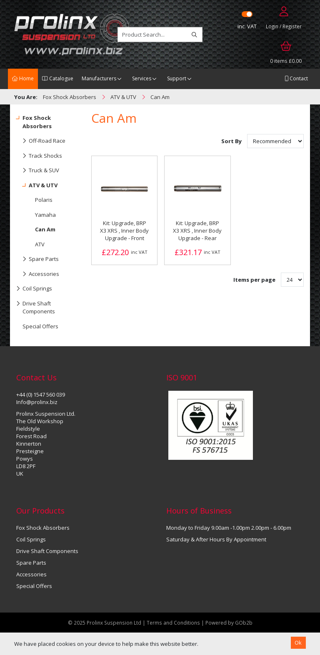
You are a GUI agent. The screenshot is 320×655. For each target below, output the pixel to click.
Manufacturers (99, 78)
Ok (298, 642)
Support (176, 78)
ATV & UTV (37, 185)
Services (141, 78)
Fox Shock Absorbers (34, 120)
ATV (40, 244)
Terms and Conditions (174, 622)
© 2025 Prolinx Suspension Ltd (104, 622)
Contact (296, 78)
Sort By (232, 141)
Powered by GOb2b (228, 622)
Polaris (43, 199)
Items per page (254, 279)
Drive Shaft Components (35, 305)
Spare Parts (37, 259)
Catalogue (57, 78)
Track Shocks (39, 156)
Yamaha (45, 214)
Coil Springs (34, 288)
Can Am (45, 229)
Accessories (37, 274)
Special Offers (40, 326)
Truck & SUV (37, 170)
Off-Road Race (40, 141)
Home (23, 78)
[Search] (194, 34)
